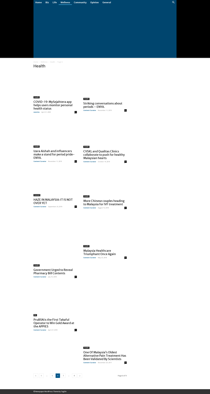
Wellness (65, 2)
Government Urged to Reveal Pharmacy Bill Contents (53, 271)
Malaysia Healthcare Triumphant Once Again (99, 252)
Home (38, 2)
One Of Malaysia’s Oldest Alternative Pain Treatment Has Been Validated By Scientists (104, 356)
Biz (47, 2)
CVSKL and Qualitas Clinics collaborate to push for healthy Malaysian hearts (104, 155)
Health (52, 62)
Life (55, 2)
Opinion (94, 2)
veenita (36, 112)
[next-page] (80, 375)
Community (80, 2)
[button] (173, 2)
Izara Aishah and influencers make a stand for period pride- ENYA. (54, 154)
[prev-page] (35, 375)
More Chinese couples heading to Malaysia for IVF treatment (104, 202)
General (106, 2)
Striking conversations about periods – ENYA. (102, 105)
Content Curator (89, 110)
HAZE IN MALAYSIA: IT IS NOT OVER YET (53, 201)
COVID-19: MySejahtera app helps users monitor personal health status (52, 105)
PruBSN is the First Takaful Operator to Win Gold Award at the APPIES (53, 323)
